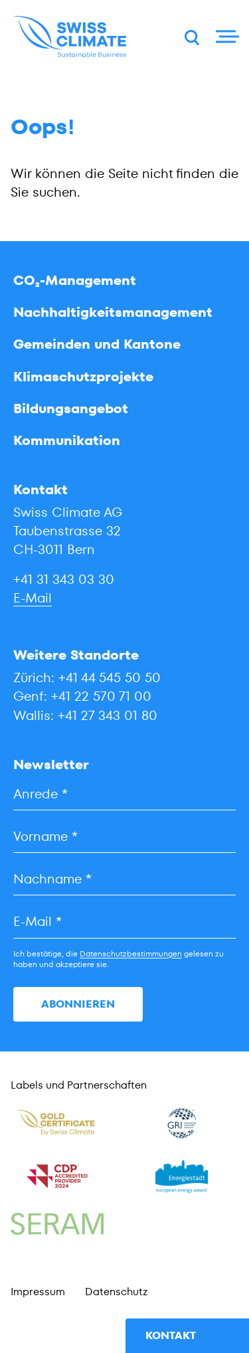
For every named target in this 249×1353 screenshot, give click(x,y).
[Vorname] (124, 836)
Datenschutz (116, 1291)
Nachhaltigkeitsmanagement (112, 312)
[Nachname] (124, 879)
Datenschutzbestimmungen (131, 953)
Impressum (38, 1291)
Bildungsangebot (70, 408)
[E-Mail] (124, 921)
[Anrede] (124, 794)
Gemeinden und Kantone (97, 344)
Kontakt (170, 1335)
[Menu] (226, 36)
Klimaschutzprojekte (83, 376)
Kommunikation (66, 440)
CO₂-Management (74, 280)
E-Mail (32, 597)
